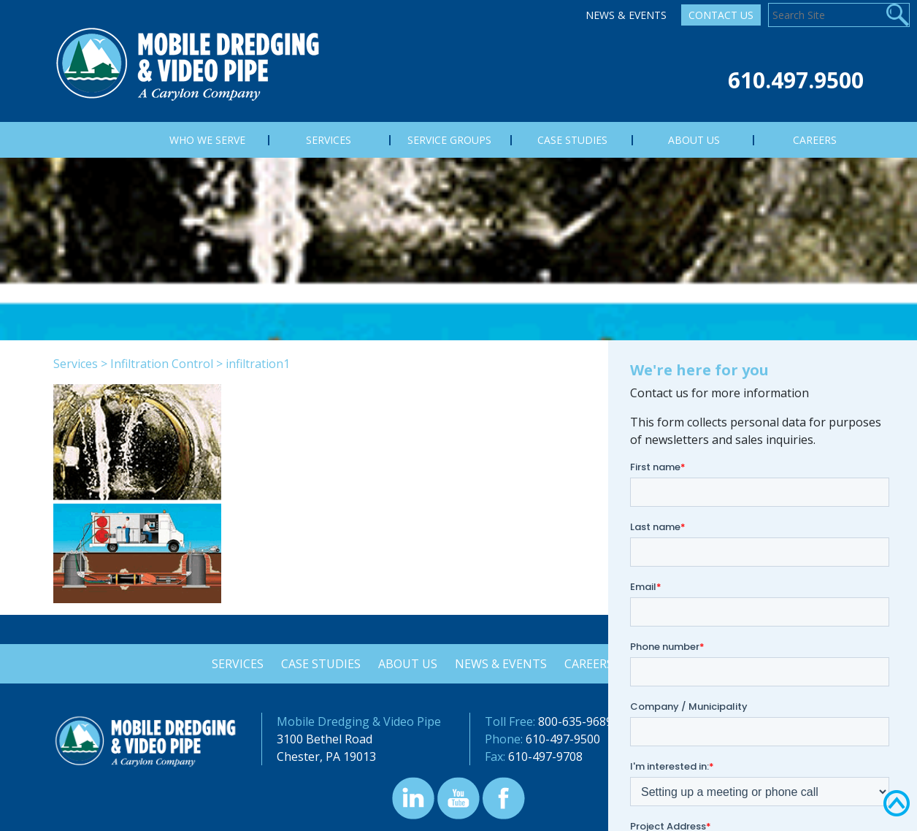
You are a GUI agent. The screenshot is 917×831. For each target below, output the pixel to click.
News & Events (626, 15)
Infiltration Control (161, 364)
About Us (407, 664)
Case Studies (318, 664)
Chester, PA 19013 (326, 756)
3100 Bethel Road (324, 739)
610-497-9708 (545, 756)
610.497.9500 (796, 80)
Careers (591, 664)
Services (75, 364)
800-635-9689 (575, 721)
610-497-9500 (563, 739)
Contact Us (720, 15)
